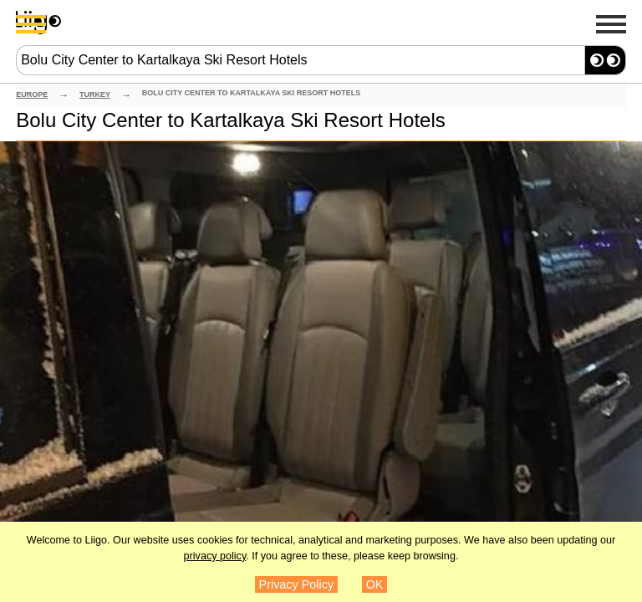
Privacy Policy (296, 584)
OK (375, 584)
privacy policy (215, 556)
